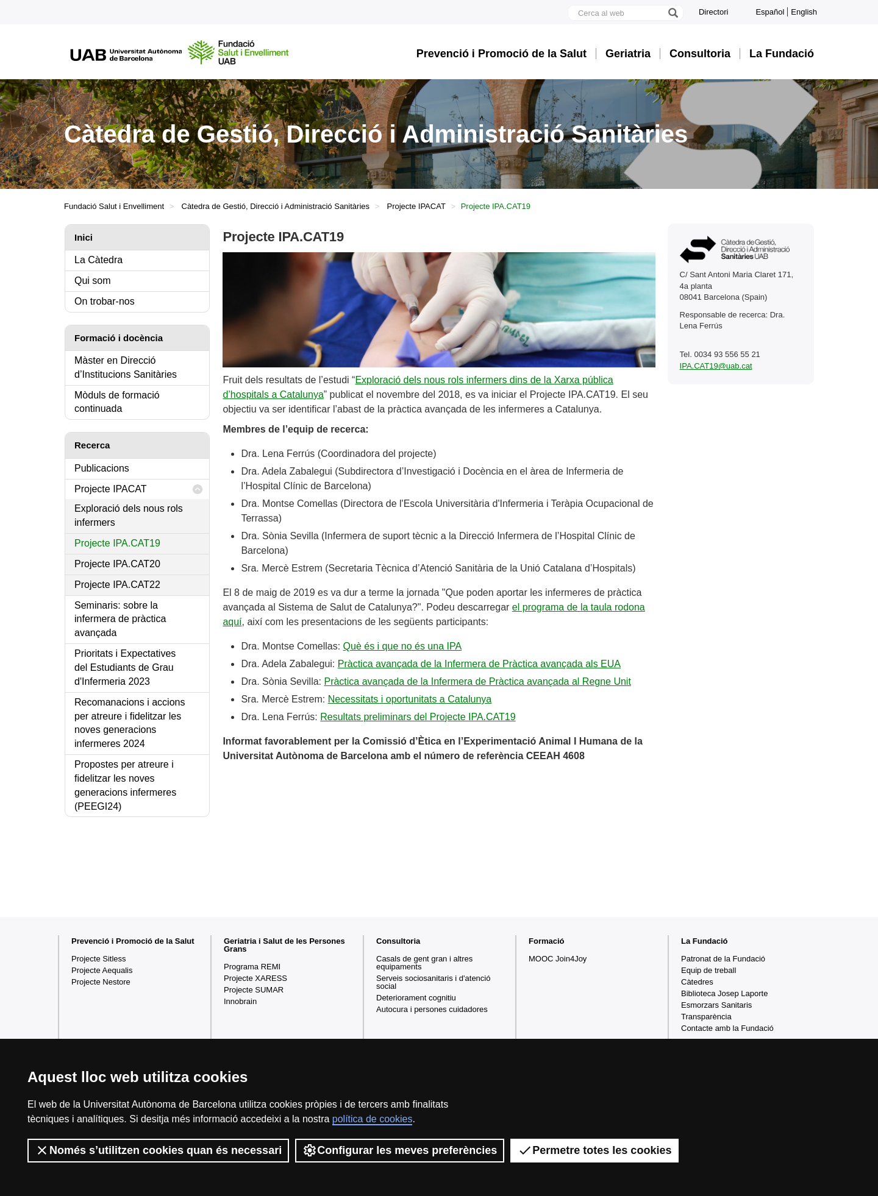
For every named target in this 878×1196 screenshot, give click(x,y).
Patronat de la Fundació (723, 958)
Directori (713, 11)
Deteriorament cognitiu (416, 997)
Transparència (706, 1016)
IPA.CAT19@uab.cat (716, 365)
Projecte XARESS (255, 978)
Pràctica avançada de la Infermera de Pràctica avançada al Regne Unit (477, 681)
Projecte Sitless (98, 958)
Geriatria (628, 53)
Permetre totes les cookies (594, 1150)
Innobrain (240, 1001)
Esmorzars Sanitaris (716, 1005)
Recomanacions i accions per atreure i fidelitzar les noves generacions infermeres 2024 (129, 723)
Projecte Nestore (100, 981)
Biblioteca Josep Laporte (724, 993)
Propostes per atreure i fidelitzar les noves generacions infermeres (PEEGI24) (125, 785)
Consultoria (699, 53)
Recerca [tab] (92, 445)
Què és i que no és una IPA (402, 646)
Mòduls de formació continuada (117, 402)
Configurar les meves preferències (399, 1150)
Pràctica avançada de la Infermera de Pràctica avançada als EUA (479, 664)
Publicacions (101, 468)
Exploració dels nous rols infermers (128, 515)
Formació (547, 941)
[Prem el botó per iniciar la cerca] (672, 12)
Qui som (92, 280)
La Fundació (781, 53)
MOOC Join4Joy (558, 958)
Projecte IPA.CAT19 (117, 543)
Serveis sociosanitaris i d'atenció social (433, 982)
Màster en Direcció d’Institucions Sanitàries (125, 367)
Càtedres (697, 981)
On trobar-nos (104, 301)
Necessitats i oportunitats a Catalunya (410, 699)
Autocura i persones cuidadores (432, 1009)
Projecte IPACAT (416, 206)
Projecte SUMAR (254, 989)
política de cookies (372, 1119)
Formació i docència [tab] (118, 338)
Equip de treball (708, 970)
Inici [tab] (83, 237)
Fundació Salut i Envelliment (114, 206)
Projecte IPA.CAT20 (117, 564)
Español (769, 11)
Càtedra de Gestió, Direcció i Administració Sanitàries (276, 206)
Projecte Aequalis (101, 970)
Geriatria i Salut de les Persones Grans (284, 945)
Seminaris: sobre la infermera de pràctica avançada (120, 619)
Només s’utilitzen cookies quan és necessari (158, 1150)
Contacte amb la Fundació (727, 1028)
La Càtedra (98, 260)
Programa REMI (252, 966)
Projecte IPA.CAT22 (117, 584)
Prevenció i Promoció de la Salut (501, 53)
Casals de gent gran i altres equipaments (424, 962)
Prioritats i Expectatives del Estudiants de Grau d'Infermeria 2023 (125, 667)
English (804, 11)
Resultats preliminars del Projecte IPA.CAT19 (417, 717)
